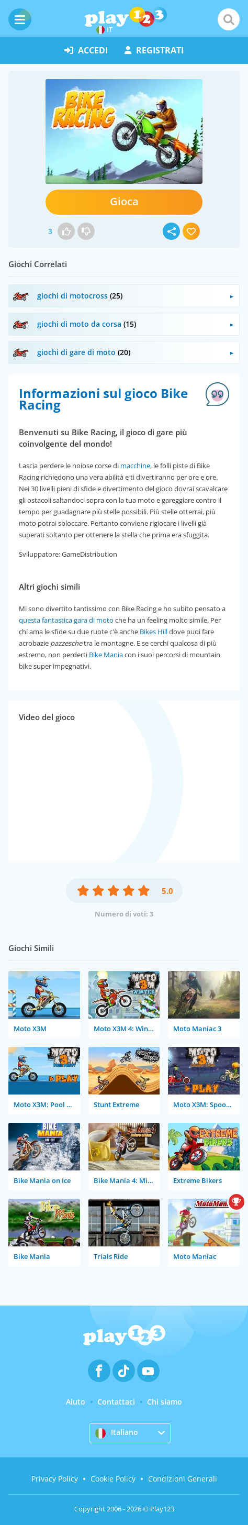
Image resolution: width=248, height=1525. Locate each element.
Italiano (116, 1433)
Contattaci (116, 1402)
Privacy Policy (54, 1479)
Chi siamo (164, 1402)
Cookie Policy (113, 1479)
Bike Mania (106, 654)
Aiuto (75, 1402)
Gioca (124, 201)
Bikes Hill (153, 631)
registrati (154, 50)
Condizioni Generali (182, 1479)
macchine (135, 465)
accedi (86, 50)
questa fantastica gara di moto (66, 620)
